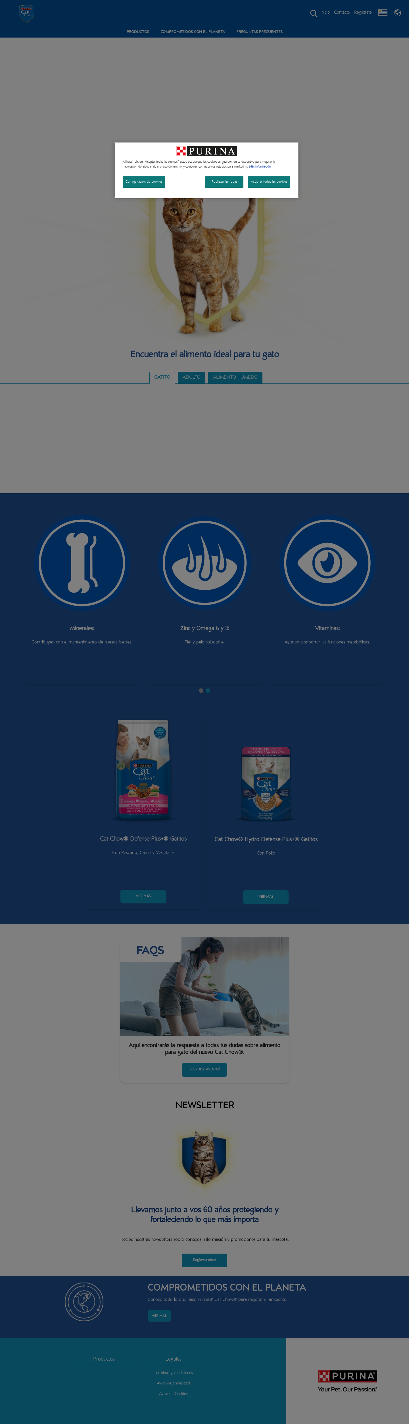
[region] (206, 170)
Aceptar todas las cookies (269, 181)
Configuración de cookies (144, 181)
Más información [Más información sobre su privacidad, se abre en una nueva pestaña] (260, 166)
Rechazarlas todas (224, 181)
